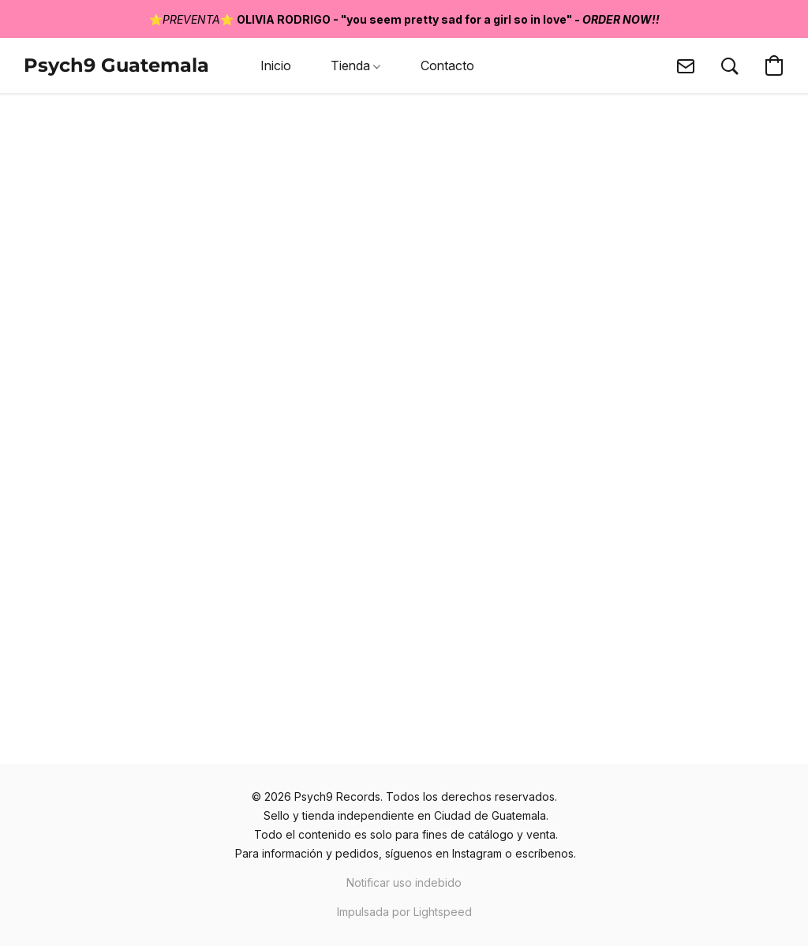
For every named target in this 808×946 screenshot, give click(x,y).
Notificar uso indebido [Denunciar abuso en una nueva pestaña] (404, 882)
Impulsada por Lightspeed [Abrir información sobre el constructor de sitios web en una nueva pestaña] (404, 911)
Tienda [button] (355, 65)
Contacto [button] (447, 65)
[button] (116, 65)
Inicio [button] (275, 65)
